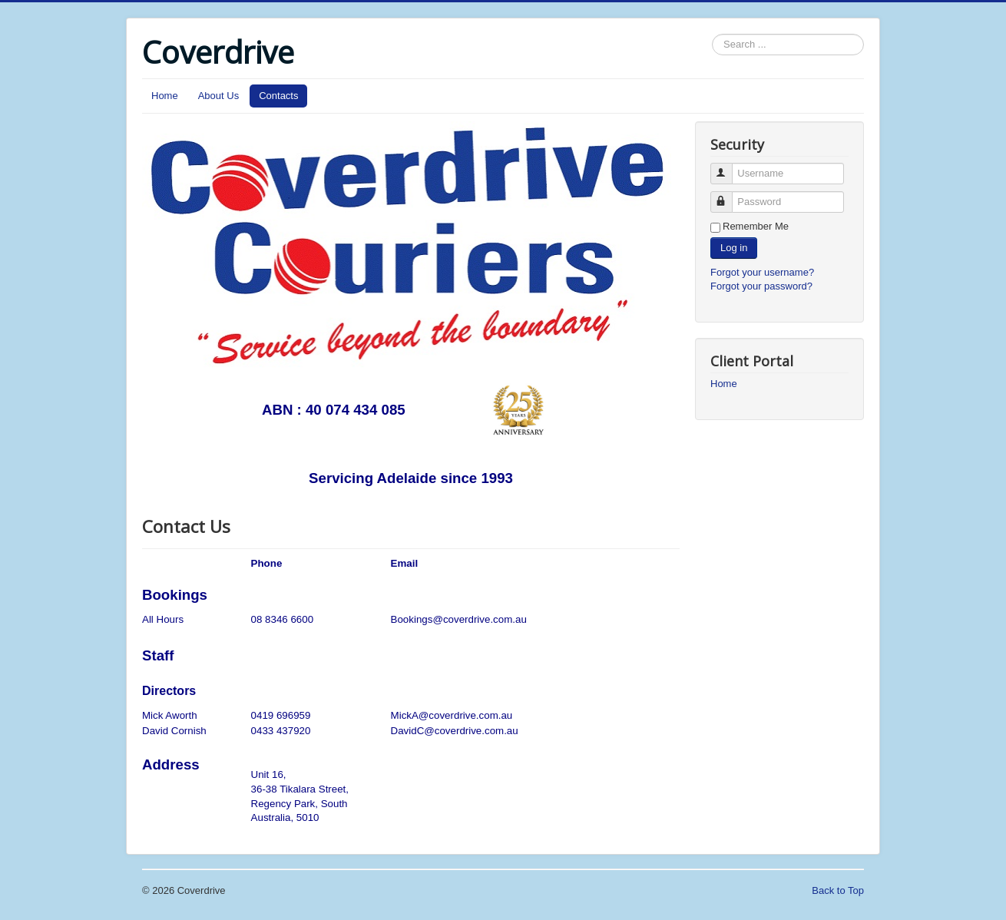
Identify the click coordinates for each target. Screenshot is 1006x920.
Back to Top (838, 890)
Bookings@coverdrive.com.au (459, 619)
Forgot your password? (761, 286)
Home (164, 95)
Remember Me (756, 226)
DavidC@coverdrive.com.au (454, 730)
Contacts (278, 95)
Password (728, 195)
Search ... (712, 34)
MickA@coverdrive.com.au (452, 715)
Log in (733, 247)
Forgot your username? (762, 272)
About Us (218, 95)
